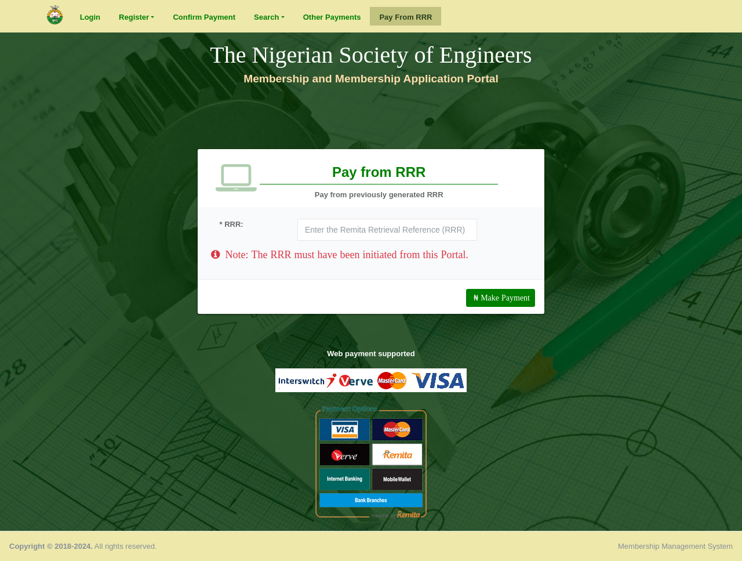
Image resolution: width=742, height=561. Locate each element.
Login (90, 17)
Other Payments (332, 17)
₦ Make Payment (500, 298)
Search (266, 17)
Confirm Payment (204, 17)
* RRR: (231, 224)
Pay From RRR (405, 17)
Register (134, 17)
